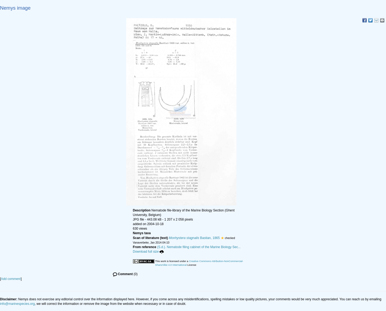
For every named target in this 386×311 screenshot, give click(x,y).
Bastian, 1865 (194, 238)
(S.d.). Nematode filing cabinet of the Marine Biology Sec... (199, 247)
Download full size (148, 251)
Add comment (11, 279)
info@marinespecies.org (17, 304)
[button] (222, 238)
